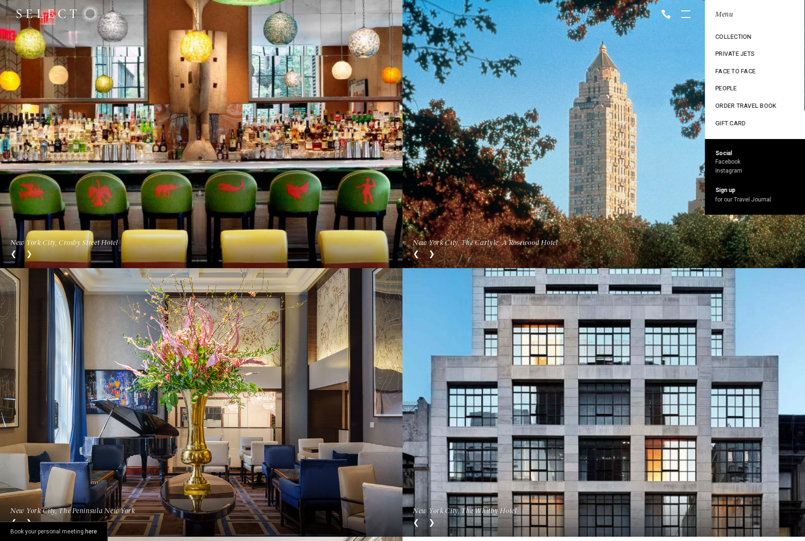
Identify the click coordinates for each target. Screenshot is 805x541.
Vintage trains (729, 102)
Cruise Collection (735, 54)
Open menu (686, 15)
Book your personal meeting (53, 531)
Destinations (726, 38)
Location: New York (737, 14)
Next (29, 254)
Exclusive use (728, 70)
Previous (13, 254)
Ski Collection (729, 86)
